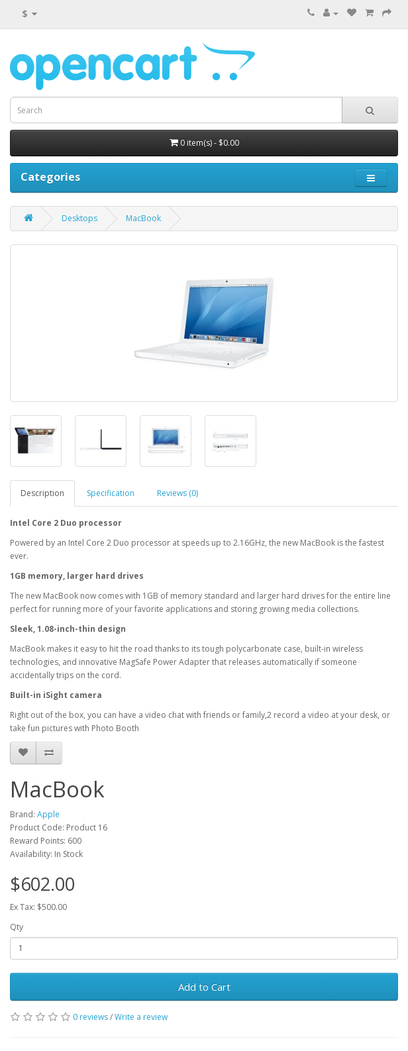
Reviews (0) (177, 493)
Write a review (141, 1017)
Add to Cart (204, 986)
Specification (110, 493)
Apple (48, 814)
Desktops (79, 218)
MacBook (143, 218)
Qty (16, 926)
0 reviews (90, 1017)
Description (42, 493)
